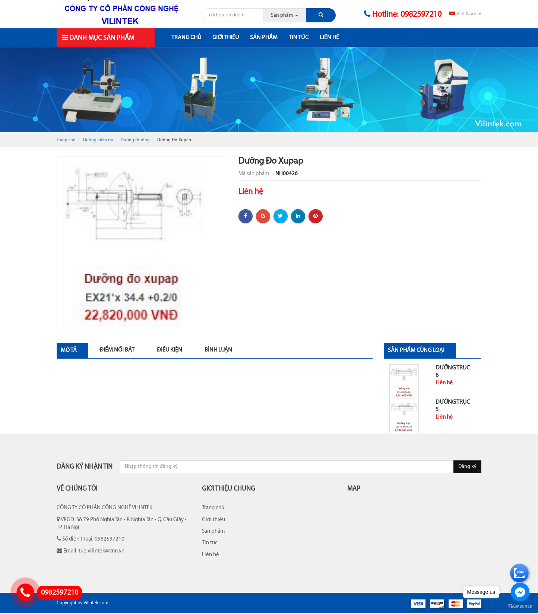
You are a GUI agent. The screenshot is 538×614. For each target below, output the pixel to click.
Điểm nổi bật (116, 350)
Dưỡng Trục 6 (453, 371)
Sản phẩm (264, 38)
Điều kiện (169, 350)
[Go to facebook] (520, 592)
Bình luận (218, 350)
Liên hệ (329, 38)
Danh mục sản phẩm (101, 38)
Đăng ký (467, 466)
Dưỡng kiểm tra (98, 140)
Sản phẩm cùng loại (416, 350)
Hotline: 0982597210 (403, 14)
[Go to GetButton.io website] (520, 606)
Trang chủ (186, 38)
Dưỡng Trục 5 (453, 406)
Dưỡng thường (135, 140)
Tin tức (298, 38)
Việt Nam (465, 14)
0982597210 (59, 592)
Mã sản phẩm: (255, 174)
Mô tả (69, 350)
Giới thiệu (225, 38)
